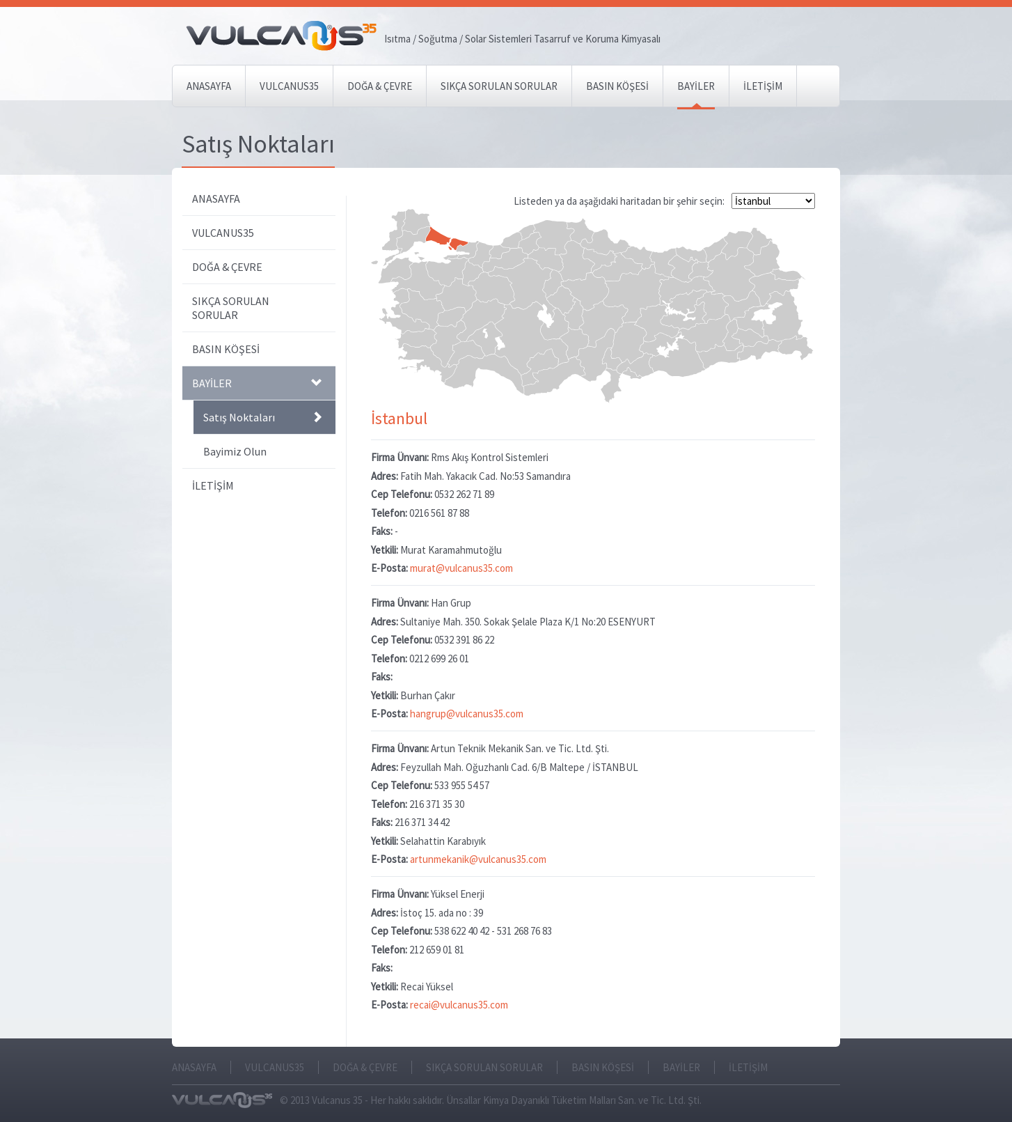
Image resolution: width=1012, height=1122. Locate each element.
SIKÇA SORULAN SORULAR (499, 86)
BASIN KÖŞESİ (617, 86)
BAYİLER (696, 86)
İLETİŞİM (762, 86)
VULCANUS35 (289, 86)
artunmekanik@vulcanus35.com (478, 859)
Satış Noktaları (262, 417)
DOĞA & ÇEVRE (379, 86)
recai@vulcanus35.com (459, 1004)
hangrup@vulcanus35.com (466, 713)
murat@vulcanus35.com (461, 568)
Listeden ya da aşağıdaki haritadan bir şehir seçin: (620, 201)
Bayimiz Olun (235, 451)
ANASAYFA (209, 86)
